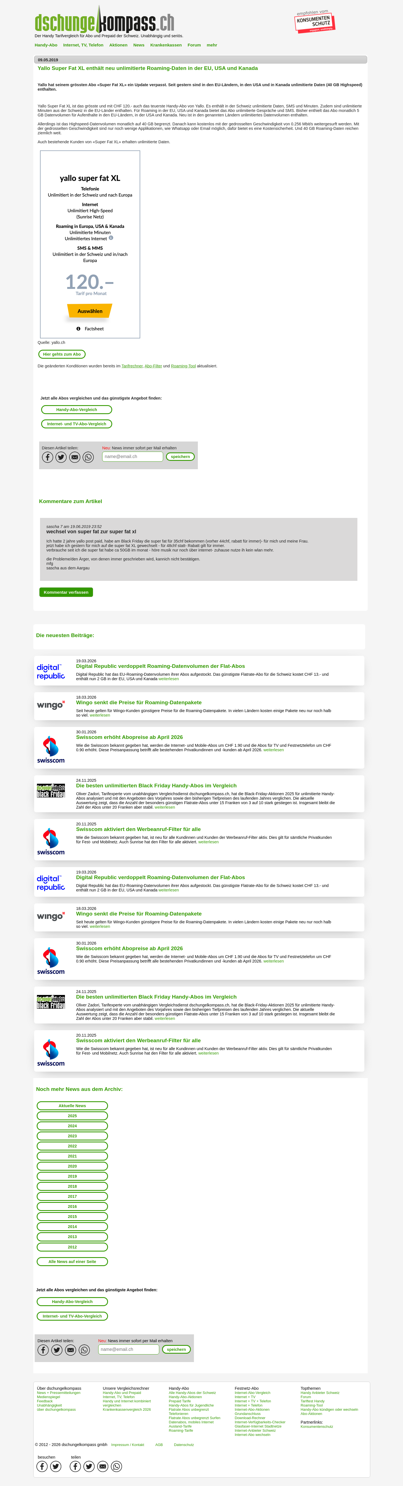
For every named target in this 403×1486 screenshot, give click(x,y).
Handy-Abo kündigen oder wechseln (329, 1409)
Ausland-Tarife (180, 1426)
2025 (72, 1116)
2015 (72, 1216)
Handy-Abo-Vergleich (76, 409)
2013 (72, 1236)
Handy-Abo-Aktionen (185, 1397)
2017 (72, 1196)
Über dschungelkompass (59, 1388)
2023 (72, 1136)
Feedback (45, 1401)
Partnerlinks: (312, 1422)
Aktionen (118, 45)
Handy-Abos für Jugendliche (191, 1405)
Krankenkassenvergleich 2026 (127, 1409)
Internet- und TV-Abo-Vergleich (76, 424)
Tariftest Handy (312, 1401)
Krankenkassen (166, 45)
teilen (76, 1457)
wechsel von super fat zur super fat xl (91, 531)
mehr (212, 45)
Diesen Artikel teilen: (60, 448)
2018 (72, 1186)
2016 (72, 1206)
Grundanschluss (248, 1414)
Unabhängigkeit (49, 1405)
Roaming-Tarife (181, 1430)
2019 (72, 1176)
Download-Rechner (250, 1418)
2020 (72, 1166)
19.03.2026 (86, 661)
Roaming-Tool (183, 366)
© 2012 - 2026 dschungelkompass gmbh (71, 1444)
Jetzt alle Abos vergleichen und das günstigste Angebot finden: (101, 398)
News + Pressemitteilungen (58, 1393)
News (138, 45)
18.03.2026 (86, 697)
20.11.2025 (86, 824)
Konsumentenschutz (317, 1426)
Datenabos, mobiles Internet (191, 1422)
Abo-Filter (153, 366)
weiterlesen (168, 679)
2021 (72, 1156)
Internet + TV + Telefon (253, 1401)
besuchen (46, 1457)
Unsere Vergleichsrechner (126, 1388)
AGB (159, 1445)
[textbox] (132, 457)
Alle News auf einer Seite (72, 1261)
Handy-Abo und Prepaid (122, 1393)
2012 (72, 1247)
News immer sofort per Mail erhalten (139, 448)
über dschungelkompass (56, 1409)
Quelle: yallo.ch (51, 342)
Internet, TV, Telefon (83, 45)
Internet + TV (245, 1397)
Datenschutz (184, 1445)
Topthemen (310, 1388)
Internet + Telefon (249, 1405)
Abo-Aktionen (311, 1414)
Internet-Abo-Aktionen (252, 1409)
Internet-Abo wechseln (252, 1435)
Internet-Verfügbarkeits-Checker (260, 1422)
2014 (72, 1226)
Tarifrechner (131, 366)
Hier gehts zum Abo (62, 354)
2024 (72, 1126)
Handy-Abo (46, 45)
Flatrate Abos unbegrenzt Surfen (194, 1418)
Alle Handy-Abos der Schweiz (192, 1393)
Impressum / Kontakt (127, 1445)
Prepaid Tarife (180, 1401)
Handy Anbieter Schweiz (320, 1393)
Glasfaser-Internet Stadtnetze (258, 1426)
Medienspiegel (48, 1397)
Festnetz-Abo (247, 1388)
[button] (180, 456)
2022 (72, 1146)
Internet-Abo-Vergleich (252, 1393)
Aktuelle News (72, 1106)
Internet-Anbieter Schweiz (255, 1430)
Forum (194, 45)
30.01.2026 (86, 732)
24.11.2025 (86, 780)
